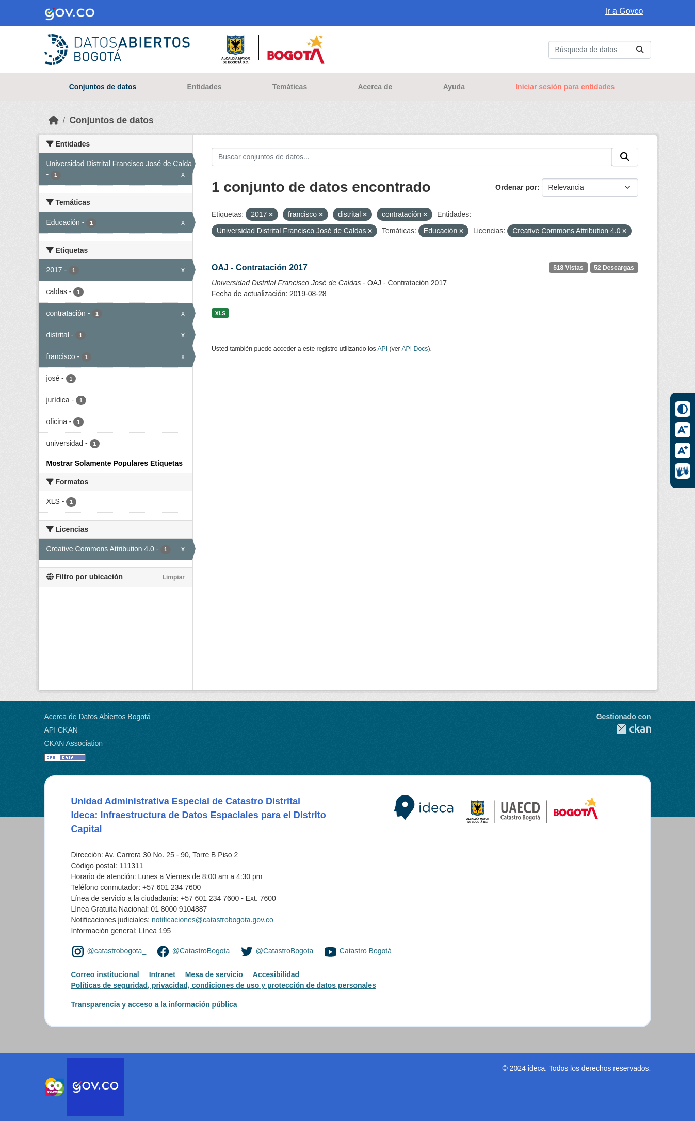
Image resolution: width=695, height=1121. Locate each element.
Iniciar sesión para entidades (565, 87)
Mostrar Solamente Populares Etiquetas (114, 463)
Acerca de (375, 87)
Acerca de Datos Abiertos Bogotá (97, 716)
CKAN (623, 728)
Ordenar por (516, 187)
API (382, 348)
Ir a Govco (624, 11)
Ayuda (454, 87)
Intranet (162, 974)
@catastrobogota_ (117, 951)
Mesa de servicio (214, 974)
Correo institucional (105, 974)
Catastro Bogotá (366, 951)
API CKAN (61, 730)
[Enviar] (639, 50)
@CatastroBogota (201, 951)
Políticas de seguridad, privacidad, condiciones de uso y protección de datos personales (223, 985)
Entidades (204, 87)
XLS (220, 313)
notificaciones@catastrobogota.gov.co (212, 920)
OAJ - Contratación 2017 (260, 267)
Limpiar (174, 577)
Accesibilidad (276, 974)
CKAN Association (73, 743)
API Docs (414, 348)
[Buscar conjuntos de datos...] (599, 50)
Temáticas (289, 87)
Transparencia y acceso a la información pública (154, 1004)
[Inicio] (54, 120)
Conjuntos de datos (103, 87)
